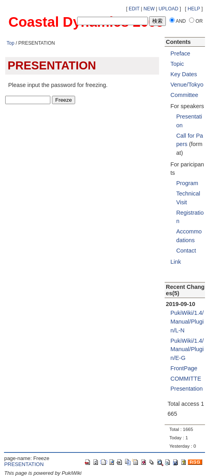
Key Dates (184, 74)
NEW (149, 9)
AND (181, 21)
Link (176, 262)
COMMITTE (186, 378)
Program (187, 183)
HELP (194, 9)
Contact (186, 250)
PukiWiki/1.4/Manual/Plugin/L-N (187, 321)
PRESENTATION (24, 464)
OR (199, 21)
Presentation (187, 388)
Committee (185, 95)
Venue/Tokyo (187, 84)
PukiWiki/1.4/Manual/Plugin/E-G (187, 349)
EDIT (134, 9)
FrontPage (184, 368)
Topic (177, 64)
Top (10, 43)
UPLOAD (168, 9)
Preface (181, 53)
